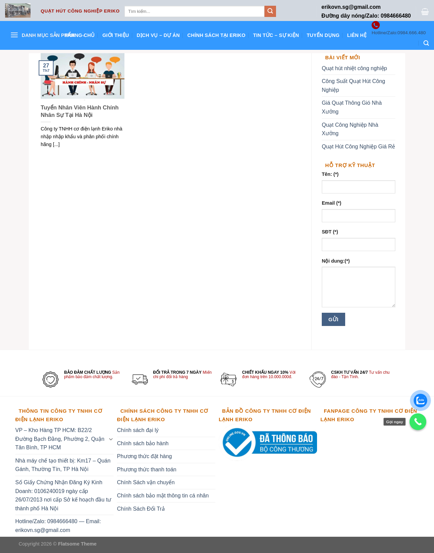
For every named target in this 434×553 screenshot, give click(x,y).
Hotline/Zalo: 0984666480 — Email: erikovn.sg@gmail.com (58, 525)
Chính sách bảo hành (143, 443)
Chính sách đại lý (138, 430)
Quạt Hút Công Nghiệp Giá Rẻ (358, 146)
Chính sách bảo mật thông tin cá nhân (163, 495)
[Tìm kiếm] (426, 43)
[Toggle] (111, 439)
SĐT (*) (330, 231)
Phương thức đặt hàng (144, 456)
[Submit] (270, 11)
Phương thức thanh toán (146, 469)
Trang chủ (79, 35)
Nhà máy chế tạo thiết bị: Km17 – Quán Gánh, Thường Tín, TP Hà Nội (63, 465)
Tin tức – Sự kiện (276, 35)
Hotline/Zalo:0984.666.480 (399, 32)
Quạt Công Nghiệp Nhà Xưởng (350, 129)
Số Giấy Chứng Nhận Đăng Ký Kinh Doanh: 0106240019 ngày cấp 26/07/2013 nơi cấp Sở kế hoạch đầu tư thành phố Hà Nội (63, 495)
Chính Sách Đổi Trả (141, 509)
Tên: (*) (330, 174)
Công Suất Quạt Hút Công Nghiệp (353, 85)
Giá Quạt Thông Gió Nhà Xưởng (352, 107)
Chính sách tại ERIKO (216, 35)
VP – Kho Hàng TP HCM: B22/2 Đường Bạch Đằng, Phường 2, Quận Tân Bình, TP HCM (59, 438)
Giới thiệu (115, 35)
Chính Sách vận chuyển (146, 482)
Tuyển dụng (323, 35)
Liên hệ (357, 35)
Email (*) (331, 203)
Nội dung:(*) (336, 261)
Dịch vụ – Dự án (158, 35)
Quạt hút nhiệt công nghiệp (354, 68)
